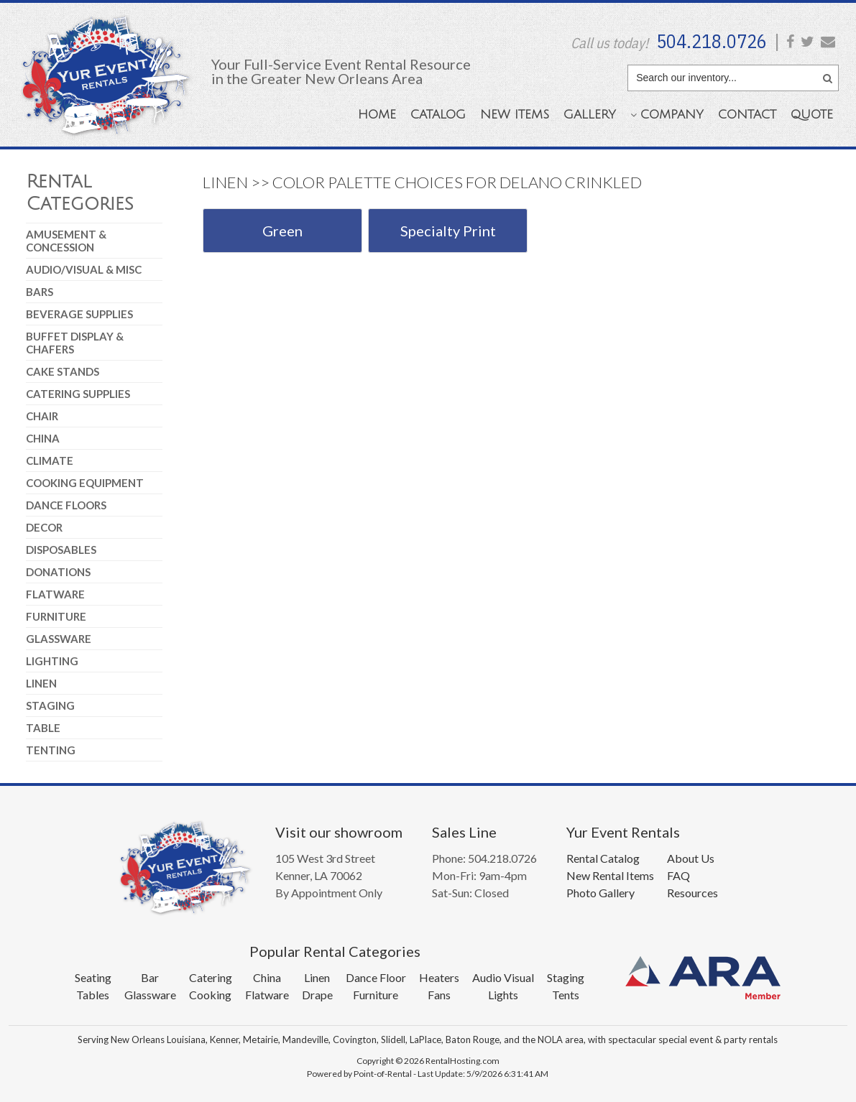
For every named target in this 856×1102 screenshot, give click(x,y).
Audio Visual (503, 977)
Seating (93, 977)
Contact (747, 114)
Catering (210, 977)
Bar (150, 977)
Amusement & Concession (66, 241)
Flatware (55, 594)
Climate (49, 460)
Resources (692, 892)
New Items (514, 114)
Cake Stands (62, 371)
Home (377, 114)
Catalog (438, 114)
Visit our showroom (338, 832)
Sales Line (464, 832)
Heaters (439, 977)
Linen (41, 683)
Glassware (58, 638)
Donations (58, 571)
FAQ (678, 875)
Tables (92, 994)
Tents (565, 994)
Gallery (589, 114)
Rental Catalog (603, 858)
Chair (42, 415)
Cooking (210, 994)
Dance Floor (376, 977)
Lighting (52, 660)
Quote (812, 114)
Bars (39, 291)
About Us (690, 858)
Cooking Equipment (85, 482)
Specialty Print (448, 230)
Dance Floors (66, 505)
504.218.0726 (711, 41)
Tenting (50, 750)
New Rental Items (610, 875)
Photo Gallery (600, 892)
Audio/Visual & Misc (84, 269)
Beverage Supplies (79, 313)
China (43, 438)
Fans (439, 994)
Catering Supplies (78, 393)
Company (667, 114)
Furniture (56, 616)
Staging (50, 705)
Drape (317, 994)
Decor (44, 527)
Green (282, 230)
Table (43, 727)
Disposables (61, 549)
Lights (503, 994)
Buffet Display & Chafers (75, 343)
